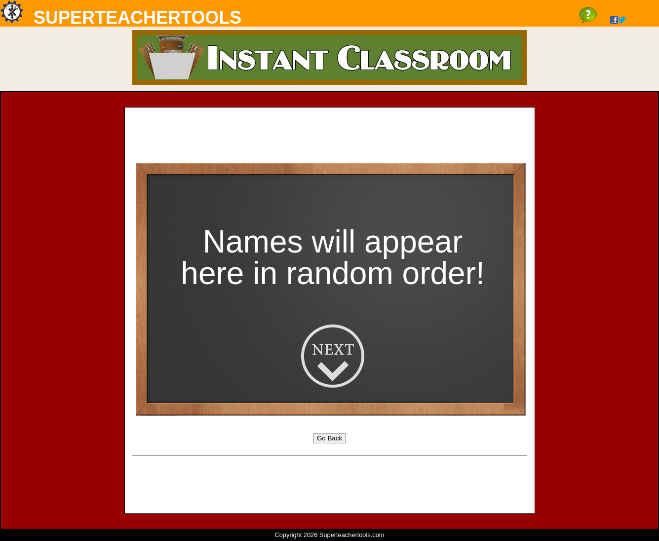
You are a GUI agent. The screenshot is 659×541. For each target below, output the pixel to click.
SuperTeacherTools (137, 17)
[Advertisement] (329, 137)
